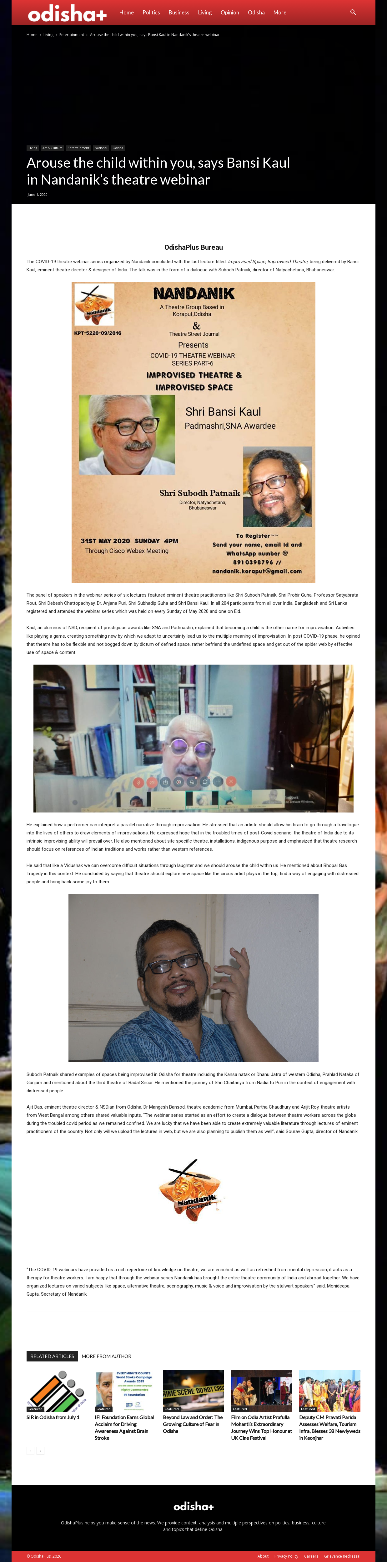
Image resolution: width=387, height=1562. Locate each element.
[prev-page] (30, 1451)
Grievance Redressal (342, 1556)
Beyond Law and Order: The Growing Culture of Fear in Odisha (193, 1424)
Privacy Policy (286, 1556)
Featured (35, 1409)
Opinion (230, 12)
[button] (352, 13)
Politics (151, 12)
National (101, 148)
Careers (311, 1556)
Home (126, 12)
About (263, 1556)
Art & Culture (52, 148)
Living (205, 12)
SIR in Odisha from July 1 (53, 1417)
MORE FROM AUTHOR (106, 1356)
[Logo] (71, 12)
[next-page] (40, 1451)
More (280, 12)
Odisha (256, 12)
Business (179, 12)
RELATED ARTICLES (52, 1356)
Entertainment (71, 34)
